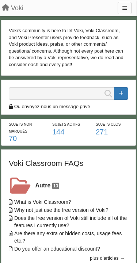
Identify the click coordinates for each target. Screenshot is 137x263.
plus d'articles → (107, 258)
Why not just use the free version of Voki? (61, 210)
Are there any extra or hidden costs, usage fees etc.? (68, 237)
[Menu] (125, 8)
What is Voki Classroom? (42, 202)
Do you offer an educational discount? (57, 249)
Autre (47, 185)
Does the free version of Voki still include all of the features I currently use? (70, 221)
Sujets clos (108, 124)
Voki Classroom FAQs (46, 163)
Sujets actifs (66, 124)
